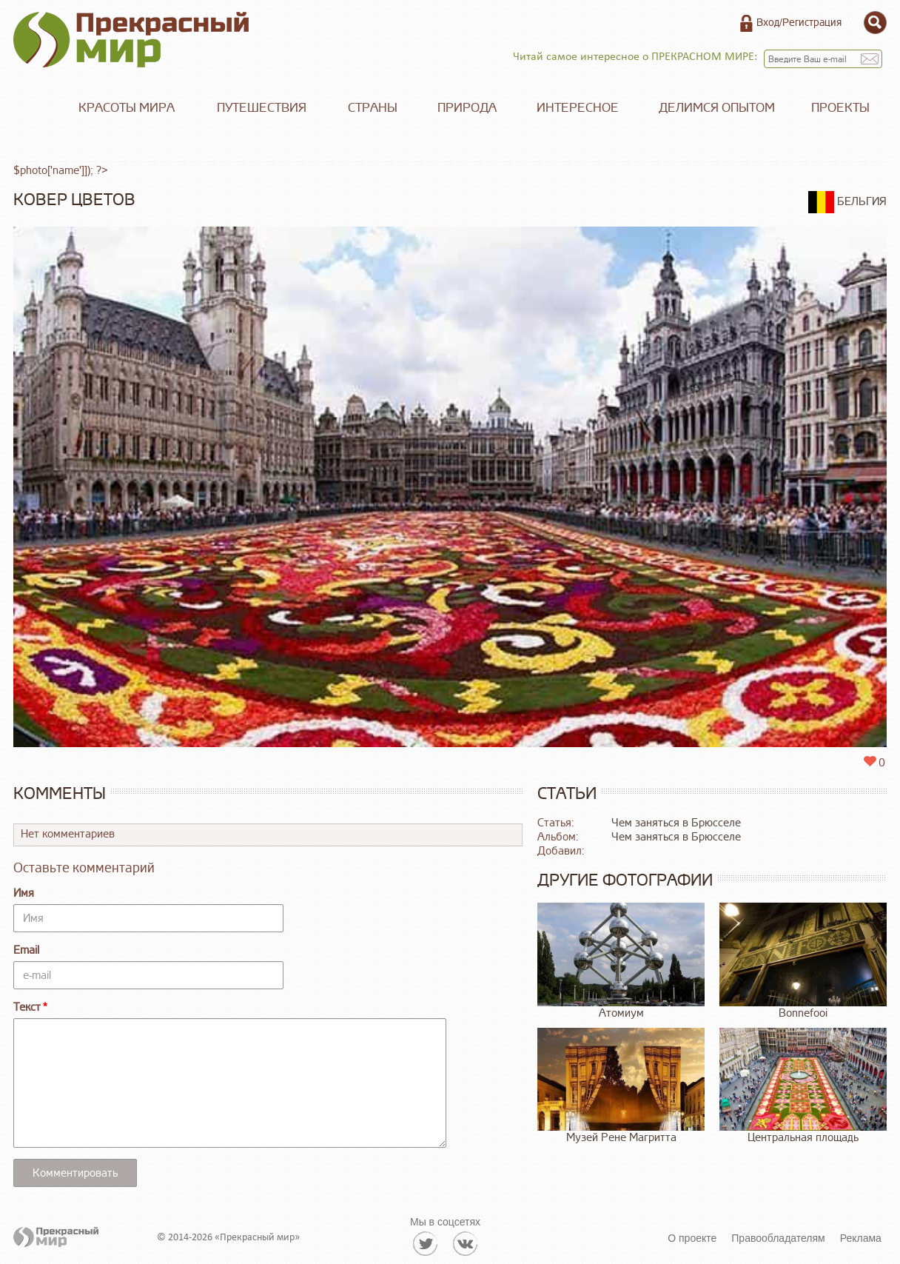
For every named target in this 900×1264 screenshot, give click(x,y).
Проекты (840, 108)
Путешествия (261, 108)
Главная (35, 108)
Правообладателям (778, 1238)
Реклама (860, 1238)
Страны (372, 108)
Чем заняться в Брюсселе (676, 823)
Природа (467, 108)
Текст (27, 1007)
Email (26, 950)
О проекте (692, 1238)
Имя (23, 893)
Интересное (578, 108)
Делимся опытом (717, 108)
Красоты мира (126, 108)
